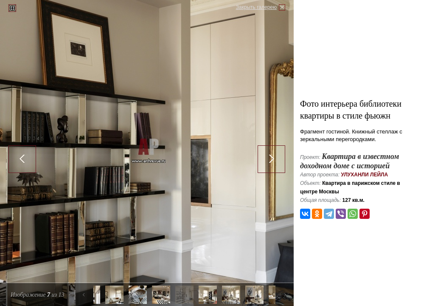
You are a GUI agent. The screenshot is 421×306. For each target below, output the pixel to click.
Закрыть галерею (256, 7)
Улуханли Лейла (364, 175)
